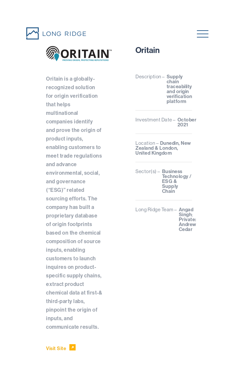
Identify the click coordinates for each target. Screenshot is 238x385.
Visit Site (61, 347)
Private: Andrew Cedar (187, 224)
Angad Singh (186, 212)
